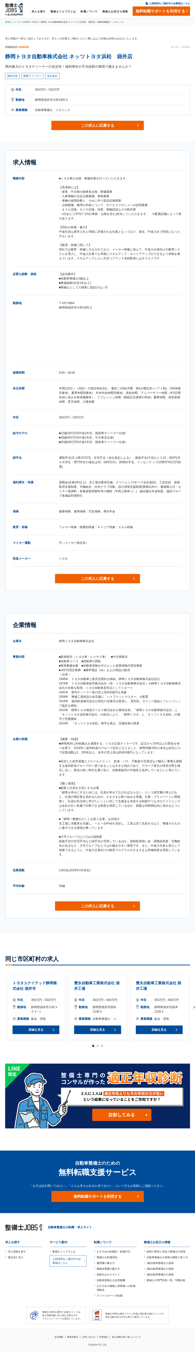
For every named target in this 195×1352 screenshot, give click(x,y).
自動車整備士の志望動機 (111, 1280)
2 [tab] (97, 1046)
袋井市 (35, 22)
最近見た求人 (15, 1257)
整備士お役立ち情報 (115, 11)
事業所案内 (72, 1337)
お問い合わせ (88, 1337)
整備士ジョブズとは (63, 11)
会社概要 (58, 1337)
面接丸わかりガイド (108, 1274)
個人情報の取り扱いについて (126, 1337)
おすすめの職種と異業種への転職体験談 (116, 1287)
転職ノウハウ (89, 11)
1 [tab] (93, 1046)
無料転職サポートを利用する (98, 1196)
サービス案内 (58, 1242)
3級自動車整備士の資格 (160, 1274)
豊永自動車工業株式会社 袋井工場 (97, 986)
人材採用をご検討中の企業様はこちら (169, 3)
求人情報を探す (17, 1251)
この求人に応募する (97, 125)
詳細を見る (35, 1029)
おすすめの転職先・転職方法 (113, 1251)
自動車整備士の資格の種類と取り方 (167, 1257)
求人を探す (39, 11)
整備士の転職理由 (107, 1257)
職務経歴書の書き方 (108, 1268)
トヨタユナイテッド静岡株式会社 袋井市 (35, 986)
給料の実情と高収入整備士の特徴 (166, 1251)
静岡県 (26, 22)
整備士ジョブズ (13, 22)
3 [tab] (102, 1046)
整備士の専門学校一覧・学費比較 (166, 1280)
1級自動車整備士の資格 (160, 1263)
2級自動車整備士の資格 (160, 1268)
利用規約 (103, 1337)
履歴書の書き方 (106, 1263)
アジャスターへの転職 (110, 1295)
